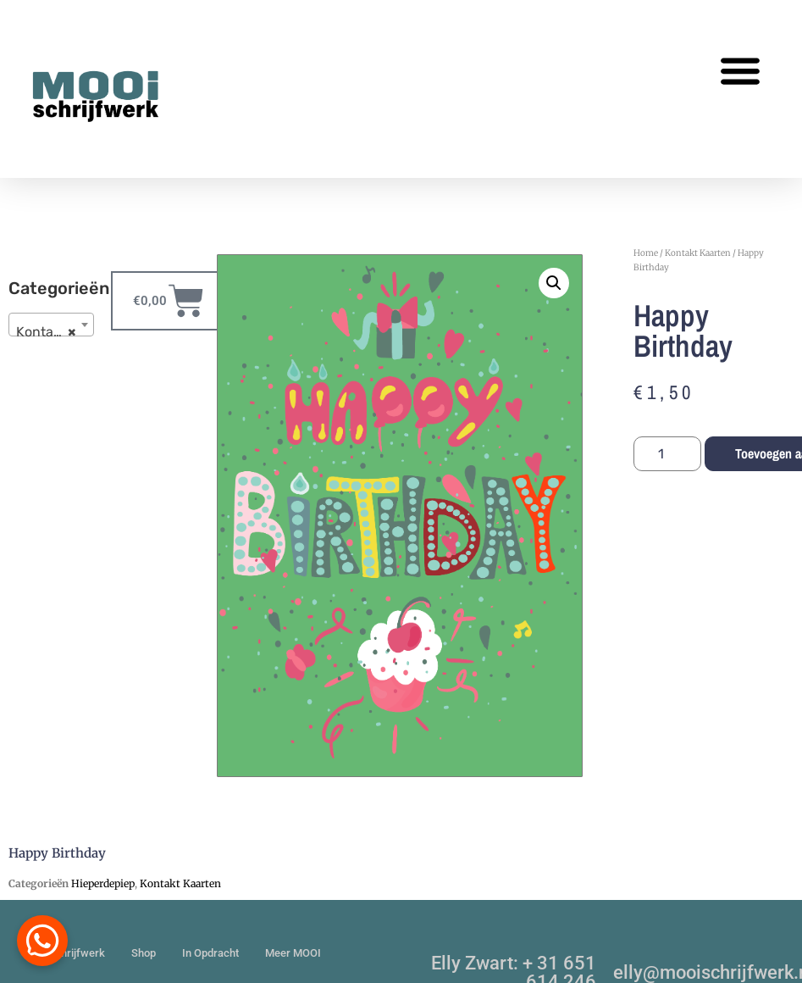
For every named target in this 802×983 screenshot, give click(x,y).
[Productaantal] (667, 453)
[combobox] (51, 324)
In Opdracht (210, 953)
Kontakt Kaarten (698, 252)
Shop (143, 953)
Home (645, 252)
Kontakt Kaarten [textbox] (54, 332)
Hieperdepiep (103, 883)
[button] (740, 70)
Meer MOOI (293, 953)
